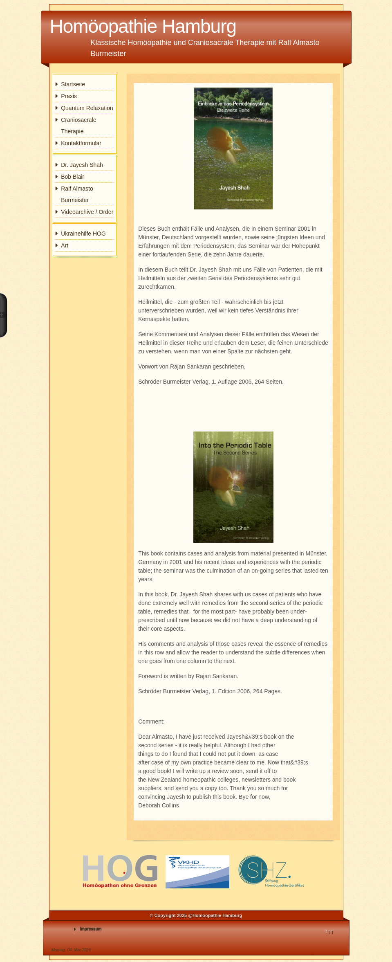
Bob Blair (72, 176)
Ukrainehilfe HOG (83, 233)
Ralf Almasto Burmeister (77, 194)
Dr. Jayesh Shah (82, 165)
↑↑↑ (329, 931)
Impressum (90, 928)
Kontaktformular (81, 143)
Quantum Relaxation (87, 108)
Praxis (69, 96)
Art (64, 245)
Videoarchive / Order (87, 212)
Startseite (73, 84)
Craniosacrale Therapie (78, 126)
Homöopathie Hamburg (143, 26)
